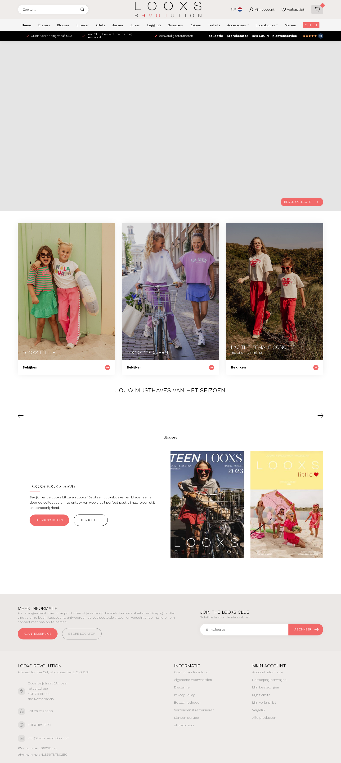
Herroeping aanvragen (269, 680)
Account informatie (267, 672)
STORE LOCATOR (81, 633)
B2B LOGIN (260, 36)
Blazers (44, 25)
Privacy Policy (184, 695)
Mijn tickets (261, 695)
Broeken (82, 25)
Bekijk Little (91, 520)
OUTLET (311, 25)
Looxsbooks (265, 25)
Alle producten (264, 717)
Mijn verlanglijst (264, 702)
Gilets (100, 25)
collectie (215, 36)
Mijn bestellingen (265, 687)
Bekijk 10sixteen (49, 520)
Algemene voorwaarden (193, 680)
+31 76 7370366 (40, 711)
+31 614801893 (39, 725)
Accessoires (236, 25)
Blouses (63, 25)
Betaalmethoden (187, 702)
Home (26, 25)
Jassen (117, 25)
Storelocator (237, 36)
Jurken (135, 25)
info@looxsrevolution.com (49, 738)
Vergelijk (258, 710)
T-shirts (214, 25)
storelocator (184, 725)
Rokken (195, 25)
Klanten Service (186, 717)
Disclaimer (182, 687)
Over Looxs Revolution (192, 672)
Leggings (154, 25)
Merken (290, 25)
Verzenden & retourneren (194, 710)
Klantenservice (284, 36)
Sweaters (175, 25)
